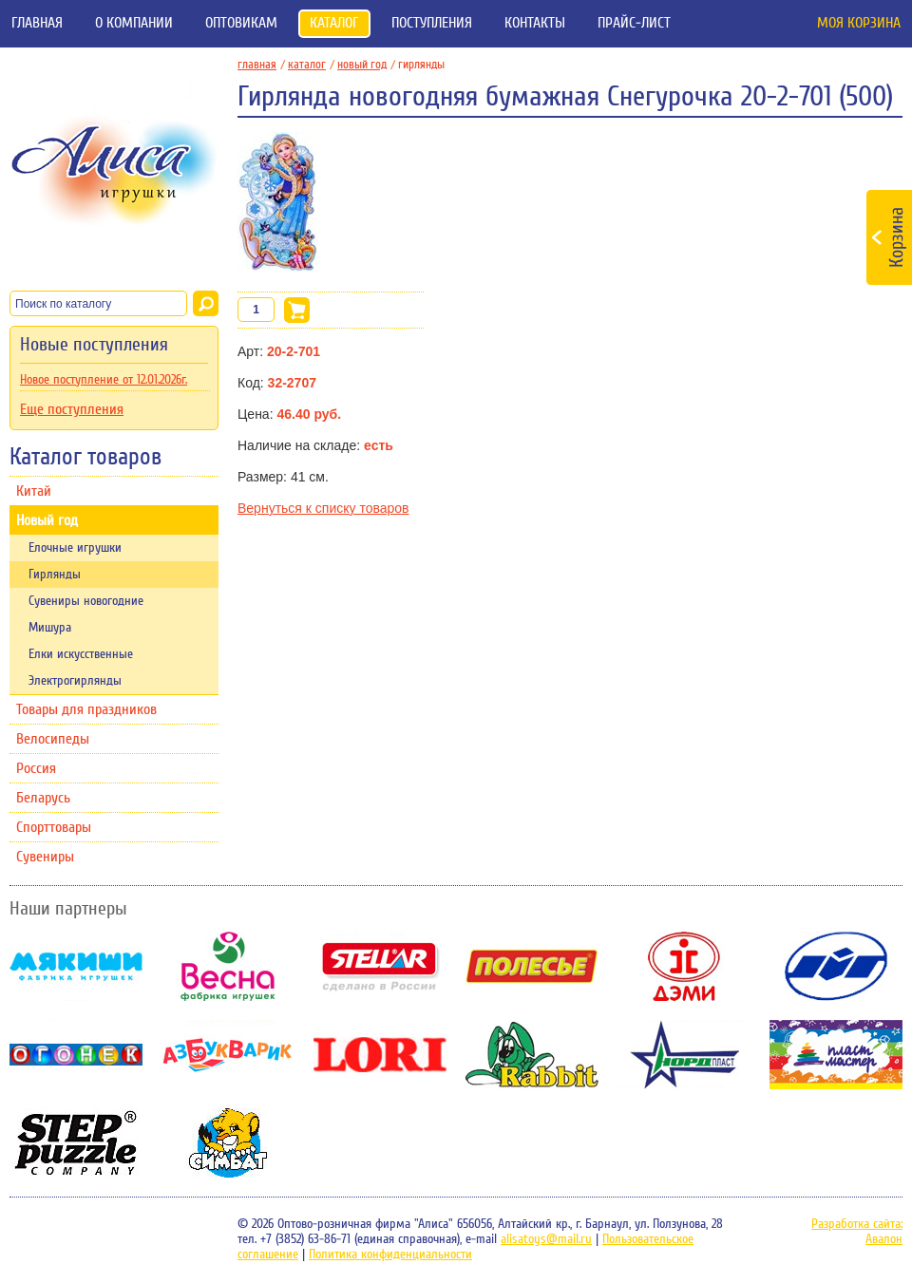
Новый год (47, 520)
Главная (37, 22)
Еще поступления (72, 409)
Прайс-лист (634, 22)
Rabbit (532, 1054)
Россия (36, 768)
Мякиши (76, 966)
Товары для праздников (86, 709)
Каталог (334, 22)
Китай (33, 491)
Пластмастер (836, 1054)
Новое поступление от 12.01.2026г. (103, 379)
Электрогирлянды (75, 681)
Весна (228, 966)
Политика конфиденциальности (390, 1254)
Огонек (76, 1054)
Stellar (380, 966)
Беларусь (43, 797)
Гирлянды (54, 574)
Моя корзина (859, 22)
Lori (380, 1054)
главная (261, 64)
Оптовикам (241, 22)
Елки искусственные (80, 654)
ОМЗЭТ (836, 966)
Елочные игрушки (75, 548)
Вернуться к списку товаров (323, 508)
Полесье (532, 966)
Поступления (431, 22)
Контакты (534, 22)
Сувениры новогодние (85, 601)
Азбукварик (228, 1054)
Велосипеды (52, 738)
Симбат (228, 1143)
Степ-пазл (76, 1143)
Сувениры (45, 856)
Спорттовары (53, 827)
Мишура (49, 627)
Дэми (684, 966)
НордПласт (684, 1054)
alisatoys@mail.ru (546, 1239)
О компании (134, 22)
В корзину (297, 310)
